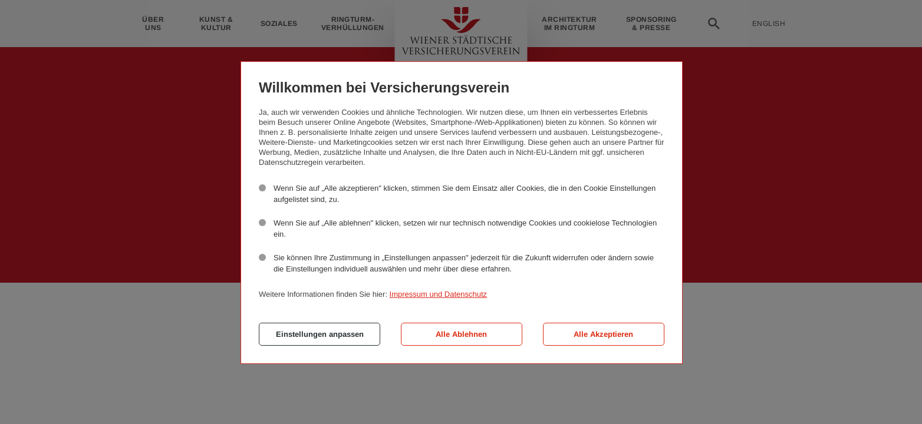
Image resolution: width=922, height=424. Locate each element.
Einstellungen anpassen (320, 334)
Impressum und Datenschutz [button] (438, 294)
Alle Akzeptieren (603, 334)
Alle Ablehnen (461, 334)
